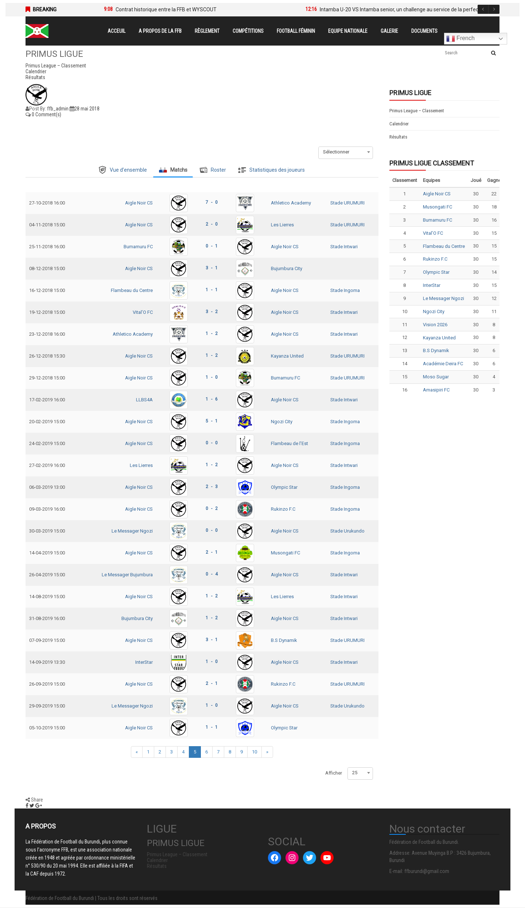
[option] (194, 9)
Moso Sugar (436, 376)
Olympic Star (284, 487)
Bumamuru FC (138, 246)
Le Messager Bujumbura (127, 574)
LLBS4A (144, 399)
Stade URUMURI (347, 203)
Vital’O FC (143, 312)
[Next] (267, 752)
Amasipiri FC (436, 390)
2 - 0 (212, 224)
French (460, 38)
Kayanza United (287, 356)
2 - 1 (212, 552)
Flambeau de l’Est (289, 443)
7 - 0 (212, 202)
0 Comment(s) (43, 114)
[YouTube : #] (327, 857)
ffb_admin (58, 109)
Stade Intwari (344, 246)
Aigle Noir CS (139, 203)
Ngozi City (281, 421)
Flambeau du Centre (132, 290)
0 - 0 (212, 442)
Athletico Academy (291, 203)
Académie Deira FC (443, 363)
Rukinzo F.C (283, 509)
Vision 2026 (435, 324)
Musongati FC (285, 553)
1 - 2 (212, 333)
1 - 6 (212, 399)
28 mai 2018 (85, 109)
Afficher (333, 773)
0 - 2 (212, 508)
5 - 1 (212, 421)
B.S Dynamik (284, 640)
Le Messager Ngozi (132, 531)
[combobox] (346, 152)
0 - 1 (212, 246)
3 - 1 (212, 267)
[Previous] (137, 752)
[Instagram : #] (292, 857)
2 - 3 (212, 486)
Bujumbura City (286, 268)
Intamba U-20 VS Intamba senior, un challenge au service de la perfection (403, 9)
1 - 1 (212, 289)
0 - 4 (212, 574)
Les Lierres (282, 224)
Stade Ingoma (345, 290)
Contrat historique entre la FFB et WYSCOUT (166, 9)
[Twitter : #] (309, 857)
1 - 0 (212, 377)
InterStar (144, 662)
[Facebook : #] (274, 857)
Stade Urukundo (347, 531)
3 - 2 (212, 311)
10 (254, 752)
